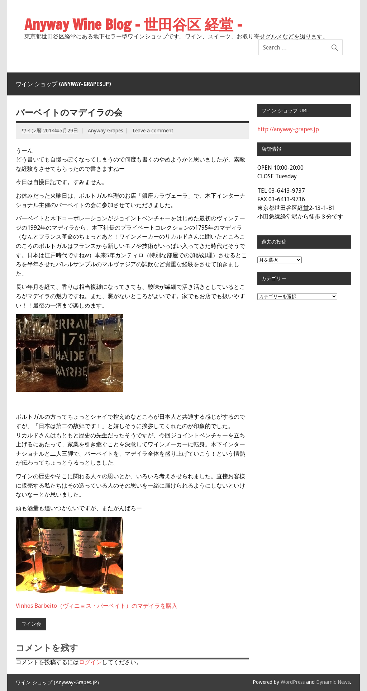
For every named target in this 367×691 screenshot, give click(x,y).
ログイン (90, 662)
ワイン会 (31, 624)
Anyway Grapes (105, 130)
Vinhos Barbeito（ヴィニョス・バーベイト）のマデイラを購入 (96, 605)
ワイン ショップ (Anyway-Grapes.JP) (63, 84)
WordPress (293, 682)
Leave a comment (153, 130)
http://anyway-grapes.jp (288, 129)
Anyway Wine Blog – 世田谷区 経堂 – (133, 24)
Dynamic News (333, 682)
